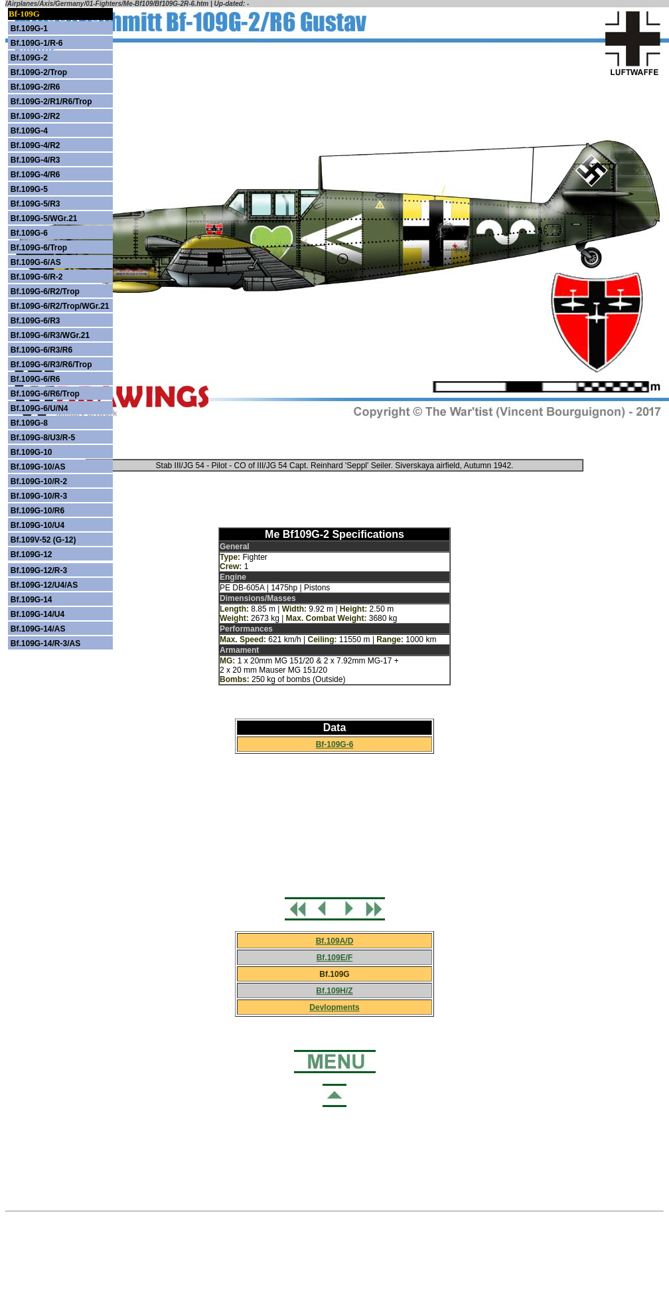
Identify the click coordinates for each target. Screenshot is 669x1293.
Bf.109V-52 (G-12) (43, 540)
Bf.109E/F (335, 957)
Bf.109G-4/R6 (35, 174)
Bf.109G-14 (31, 599)
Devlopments (334, 1007)
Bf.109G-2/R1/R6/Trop (51, 101)
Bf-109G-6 (335, 744)
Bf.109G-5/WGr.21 (44, 218)
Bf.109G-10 (31, 452)
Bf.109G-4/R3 (35, 160)
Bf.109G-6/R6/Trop (45, 393)
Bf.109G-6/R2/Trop (45, 291)
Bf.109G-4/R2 (35, 145)
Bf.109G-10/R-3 (39, 496)
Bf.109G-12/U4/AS (44, 585)
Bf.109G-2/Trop (39, 72)
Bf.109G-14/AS (38, 629)
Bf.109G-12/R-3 (39, 570)
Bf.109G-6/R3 (35, 320)
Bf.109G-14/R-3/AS (45, 643)
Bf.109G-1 (29, 28)
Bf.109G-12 (31, 554)
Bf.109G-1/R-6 (37, 43)
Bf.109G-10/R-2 (39, 481)
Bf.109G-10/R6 (37, 510)
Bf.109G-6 (29, 233)
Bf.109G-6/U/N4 (39, 408)
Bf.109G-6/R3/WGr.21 (50, 335)
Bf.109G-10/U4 (37, 525)
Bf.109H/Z (334, 990)
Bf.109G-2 (29, 57)
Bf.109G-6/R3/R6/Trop (51, 364)
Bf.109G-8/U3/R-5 (43, 437)
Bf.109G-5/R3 (35, 204)
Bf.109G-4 (29, 130)
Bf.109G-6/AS (36, 262)
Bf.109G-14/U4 (37, 614)
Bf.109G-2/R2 (35, 116)
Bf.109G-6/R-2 (37, 277)
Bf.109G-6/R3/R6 (41, 350)
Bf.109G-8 (29, 423)
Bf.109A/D (335, 941)
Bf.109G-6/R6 (35, 379)
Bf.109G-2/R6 (35, 87)
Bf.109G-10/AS (38, 467)
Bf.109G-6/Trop (39, 247)
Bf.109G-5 (29, 189)
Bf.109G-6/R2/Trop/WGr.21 (60, 306)
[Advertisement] (334, 837)
